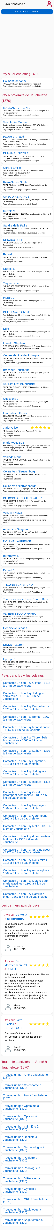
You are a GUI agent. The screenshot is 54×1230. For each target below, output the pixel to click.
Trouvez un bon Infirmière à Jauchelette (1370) (20, 1128)
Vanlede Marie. (12, 457)
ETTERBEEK (15, 918)
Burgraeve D (11, 556)
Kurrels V (9, 211)
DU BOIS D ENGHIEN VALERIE (23, 498)
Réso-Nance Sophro (16, 182)
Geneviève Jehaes (15, 628)
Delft (6, 329)
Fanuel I (8, 254)
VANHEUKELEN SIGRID (19, 384)
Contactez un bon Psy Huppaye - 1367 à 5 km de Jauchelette (24, 807)
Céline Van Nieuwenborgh (19, 471)
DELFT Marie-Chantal (17, 312)
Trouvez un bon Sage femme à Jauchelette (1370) (23, 1221)
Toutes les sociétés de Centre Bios (25, 599)
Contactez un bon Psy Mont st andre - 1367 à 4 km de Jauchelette (26, 728)
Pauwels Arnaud (13, 137)
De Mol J (21, 914)
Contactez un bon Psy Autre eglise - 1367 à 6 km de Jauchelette (26, 872)
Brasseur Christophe (16, 370)
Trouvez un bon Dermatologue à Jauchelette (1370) (23, 1149)
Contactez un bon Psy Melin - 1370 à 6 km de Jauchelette (27, 827)
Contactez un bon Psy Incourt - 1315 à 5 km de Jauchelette (26, 783)
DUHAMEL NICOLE (16, 153)
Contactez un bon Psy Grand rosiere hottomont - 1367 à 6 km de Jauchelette (26, 839)
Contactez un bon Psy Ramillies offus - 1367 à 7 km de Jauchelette (25, 895)
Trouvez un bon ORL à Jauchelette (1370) (25, 1201)
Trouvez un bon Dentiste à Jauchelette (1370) (20, 1138)
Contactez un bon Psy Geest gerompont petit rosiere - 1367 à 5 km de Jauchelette (25, 795)
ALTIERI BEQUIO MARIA (19, 613)
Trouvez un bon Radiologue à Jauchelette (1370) (22, 1211)
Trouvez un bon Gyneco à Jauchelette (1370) (19, 1190)
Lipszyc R (9, 659)
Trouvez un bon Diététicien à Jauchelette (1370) (21, 1180)
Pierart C (9, 298)
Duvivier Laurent (13, 645)
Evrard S (8, 570)
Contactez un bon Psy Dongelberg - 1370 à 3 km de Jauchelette (26, 708)
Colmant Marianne (15, 81)
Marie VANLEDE (13, 442)
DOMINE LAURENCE (17, 541)
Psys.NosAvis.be (14, 3)
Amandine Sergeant (16, 529)
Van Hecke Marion (15, 122)
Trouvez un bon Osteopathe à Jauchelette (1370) (22, 1086)
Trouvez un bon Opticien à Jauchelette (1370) (20, 1118)
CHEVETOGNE (14, 1027)
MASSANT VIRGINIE (16, 108)
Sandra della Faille (15, 225)
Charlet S (9, 269)
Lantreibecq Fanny (15, 413)
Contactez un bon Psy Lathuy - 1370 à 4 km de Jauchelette (26, 752)
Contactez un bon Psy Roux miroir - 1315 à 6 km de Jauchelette (26, 861)
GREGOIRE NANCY (16, 197)
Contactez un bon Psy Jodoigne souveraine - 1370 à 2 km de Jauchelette (23, 696)
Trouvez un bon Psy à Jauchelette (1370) (25, 1097)
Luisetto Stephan (14, 343)
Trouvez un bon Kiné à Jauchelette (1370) (25, 1076)
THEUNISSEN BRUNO (18, 585)
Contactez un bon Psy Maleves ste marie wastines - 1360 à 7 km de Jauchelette (25, 883)
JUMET (11, 969)
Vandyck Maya (12, 512)
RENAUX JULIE (13, 240)
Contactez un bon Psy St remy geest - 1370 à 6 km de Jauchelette (26, 851)
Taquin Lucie (11, 283)
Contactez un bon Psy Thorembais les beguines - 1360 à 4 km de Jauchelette (25, 740)
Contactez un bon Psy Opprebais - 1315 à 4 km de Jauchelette (25, 762)
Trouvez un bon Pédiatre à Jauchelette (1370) (20, 1159)
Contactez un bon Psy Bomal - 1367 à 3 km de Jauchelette (26, 718)
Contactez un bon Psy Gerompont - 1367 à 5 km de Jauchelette (26, 817)
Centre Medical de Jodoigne (21, 355)
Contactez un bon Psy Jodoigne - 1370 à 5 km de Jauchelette (24, 773)
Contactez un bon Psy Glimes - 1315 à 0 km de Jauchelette (26, 684)
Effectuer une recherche (27, 11)
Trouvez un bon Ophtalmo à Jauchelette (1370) (21, 1107)
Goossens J (10, 399)
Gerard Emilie (12, 168)
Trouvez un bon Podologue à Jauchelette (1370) (21, 1169)
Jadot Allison (11, 427)
